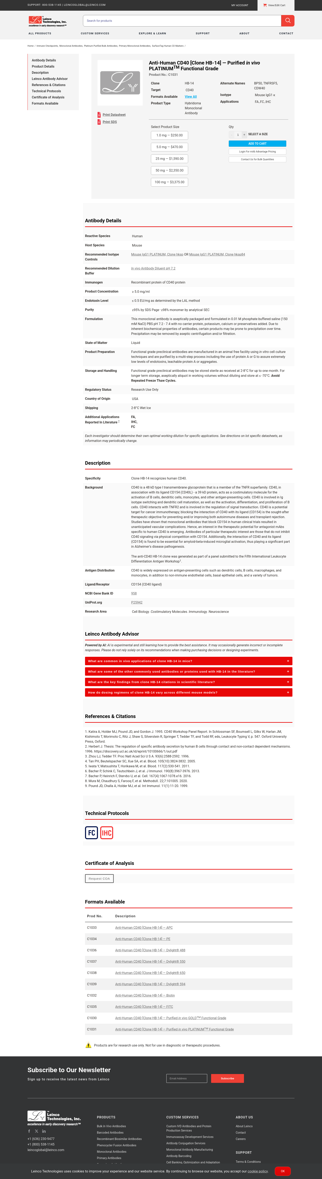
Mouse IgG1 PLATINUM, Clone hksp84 (217, 254)
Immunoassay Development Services (190, 1137)
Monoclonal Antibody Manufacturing (189, 1149)
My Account (239, 5)
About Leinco (244, 1126)
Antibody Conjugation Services (185, 1143)
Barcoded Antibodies (110, 1132)
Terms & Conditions (248, 1161)
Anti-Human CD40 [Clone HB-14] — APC (144, 928)
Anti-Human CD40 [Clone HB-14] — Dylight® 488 (150, 950)
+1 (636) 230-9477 (41, 1139)
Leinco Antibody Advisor (50, 79)
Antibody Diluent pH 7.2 (153, 268)
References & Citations (49, 85)
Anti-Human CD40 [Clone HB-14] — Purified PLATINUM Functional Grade (174, 1029)
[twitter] (36, 1131)
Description (40, 73)
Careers (241, 1139)
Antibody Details (44, 60)
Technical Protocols (46, 91)
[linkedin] (44, 1131)
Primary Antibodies (109, 1158)
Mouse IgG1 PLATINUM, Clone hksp (157, 254)
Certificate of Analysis (48, 97)
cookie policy (258, 1171)
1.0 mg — (169, 135)
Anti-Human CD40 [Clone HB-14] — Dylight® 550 (150, 961)
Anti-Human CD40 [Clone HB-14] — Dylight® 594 (150, 984)
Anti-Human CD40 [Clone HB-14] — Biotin (145, 995)
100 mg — (169, 182)
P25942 (137, 602)
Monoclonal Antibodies (111, 1151)
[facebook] (29, 1131)
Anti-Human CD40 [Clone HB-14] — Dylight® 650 (150, 973)
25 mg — (170, 159)
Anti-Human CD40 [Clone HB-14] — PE (142, 939)
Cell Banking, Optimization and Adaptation (193, 1162)
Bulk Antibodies (111, 1126)
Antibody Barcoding (178, 1156)
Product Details (43, 66)
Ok (283, 1171)
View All (191, 97)
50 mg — (170, 170)
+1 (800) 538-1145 (41, 1144)
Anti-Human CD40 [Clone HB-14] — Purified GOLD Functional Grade (170, 1018)
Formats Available (45, 103)
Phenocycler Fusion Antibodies (116, 1145)
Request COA (99, 878)
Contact (241, 1132)
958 (134, 593)
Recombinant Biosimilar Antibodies (119, 1139)
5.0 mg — (169, 147)
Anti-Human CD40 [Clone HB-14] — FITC (144, 1007)
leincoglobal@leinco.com (46, 1150)
